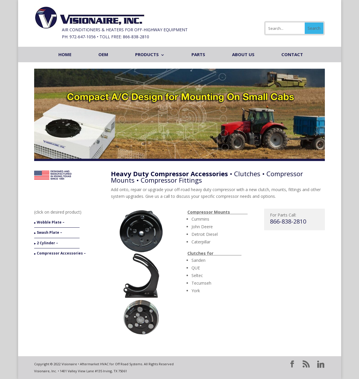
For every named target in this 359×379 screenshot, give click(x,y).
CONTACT (292, 54)
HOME (65, 54)
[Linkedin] (321, 364)
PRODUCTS (147, 54)
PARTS (198, 54)
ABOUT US (243, 54)
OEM (103, 54)
